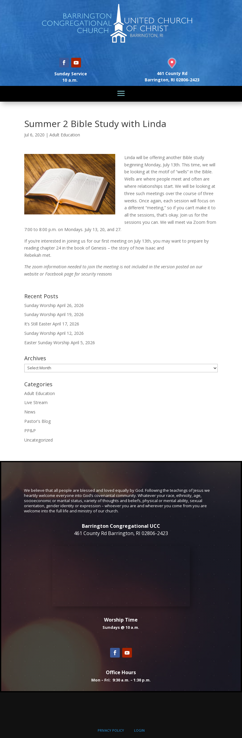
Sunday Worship (40, 305)
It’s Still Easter (37, 324)
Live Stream (36, 402)
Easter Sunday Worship (46, 342)
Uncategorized (38, 440)
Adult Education (64, 135)
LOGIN (139, 730)
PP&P (30, 430)
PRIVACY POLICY (111, 730)
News (29, 412)
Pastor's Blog (37, 421)
